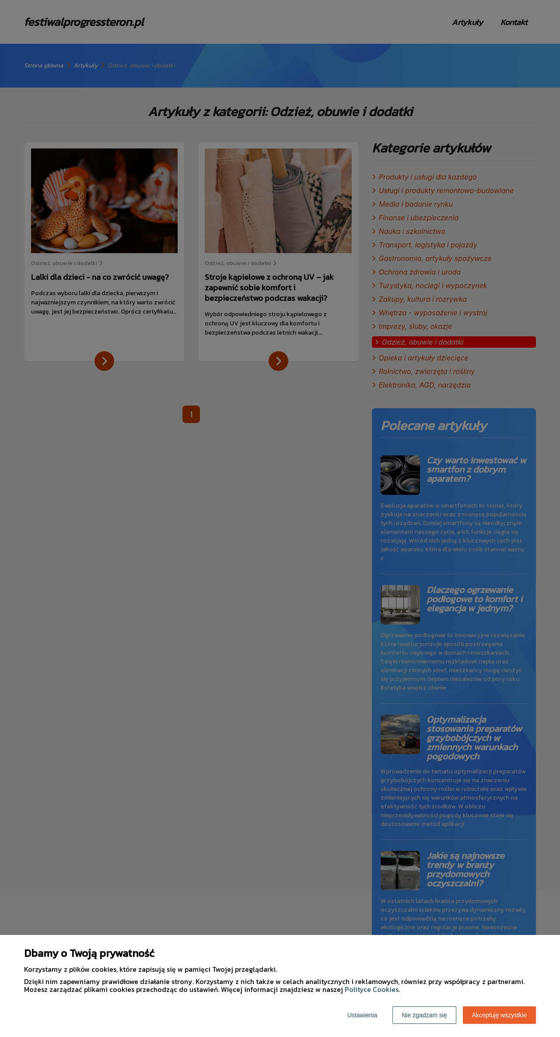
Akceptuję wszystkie (499, 1015)
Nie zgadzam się (424, 1015)
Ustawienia (362, 1015)
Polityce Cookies (372, 989)
